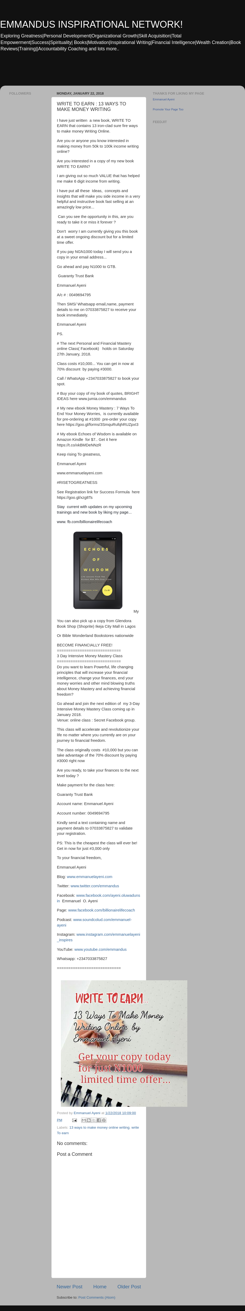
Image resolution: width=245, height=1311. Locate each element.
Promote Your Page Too (168, 109)
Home (99, 1286)
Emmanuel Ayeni (163, 99)
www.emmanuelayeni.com (89, 877)
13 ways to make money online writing (99, 1127)
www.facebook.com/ (85, 910)
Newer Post (69, 1286)
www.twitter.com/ (85, 886)
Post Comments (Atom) (97, 1297)
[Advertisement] (101, 72)
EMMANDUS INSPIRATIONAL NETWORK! (91, 24)
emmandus (109, 886)
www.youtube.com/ (91, 949)
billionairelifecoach (119, 910)
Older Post (129, 1286)
